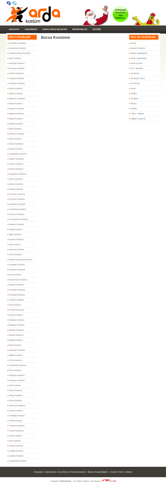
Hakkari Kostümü (16, 224)
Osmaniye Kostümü (17, 365)
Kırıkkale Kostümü (17, 290)
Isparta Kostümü (16, 239)
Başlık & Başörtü (138, 48)
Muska (133, 103)
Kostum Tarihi (117, 472)
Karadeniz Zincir (138, 78)
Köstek (134, 93)
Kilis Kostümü (15, 305)
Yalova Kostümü (16, 446)
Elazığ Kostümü (16, 189)
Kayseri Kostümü (16, 285)
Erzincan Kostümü (17, 194)
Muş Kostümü (15, 345)
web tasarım (96, 481)
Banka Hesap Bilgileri (55, 29)
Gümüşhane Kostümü (18, 219)
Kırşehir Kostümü (16, 300)
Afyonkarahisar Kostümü (19, 53)
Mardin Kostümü (16, 335)
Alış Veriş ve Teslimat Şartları (71, 472)
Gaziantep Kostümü (17, 209)
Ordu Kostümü (15, 360)
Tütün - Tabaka (137, 114)
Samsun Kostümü (17, 380)
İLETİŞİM (97, 29)
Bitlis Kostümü (15, 129)
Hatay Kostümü (16, 229)
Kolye (133, 88)
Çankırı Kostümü (16, 159)
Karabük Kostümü (17, 265)
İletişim (129, 472)
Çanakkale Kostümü (18, 154)
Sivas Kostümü (15, 400)
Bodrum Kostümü (16, 134)
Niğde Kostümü (16, 355)
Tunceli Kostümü (16, 431)
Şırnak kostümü (16, 410)
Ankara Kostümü (16, 73)
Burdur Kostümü (16, 144)
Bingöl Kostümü (16, 124)
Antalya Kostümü (16, 78)
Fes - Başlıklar (137, 68)
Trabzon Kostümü (16, 426)
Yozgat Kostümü (16, 451)
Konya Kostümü (16, 315)
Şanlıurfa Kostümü (17, 405)
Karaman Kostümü (17, 270)
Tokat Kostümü (15, 421)
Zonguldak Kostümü (18, 461)
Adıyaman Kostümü (17, 48)
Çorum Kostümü (16, 164)
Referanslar (79, 29)
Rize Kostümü (15, 370)
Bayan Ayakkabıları (139, 53)
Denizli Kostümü (16, 169)
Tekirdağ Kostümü (17, 416)
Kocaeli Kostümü (16, 310)
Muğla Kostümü (16, 340)
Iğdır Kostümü (15, 234)
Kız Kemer (135, 83)
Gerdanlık (135, 73)
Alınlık (133, 43)
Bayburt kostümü (16, 114)
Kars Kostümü (15, 275)
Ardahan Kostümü (17, 83)
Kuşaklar (134, 98)
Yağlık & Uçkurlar (138, 119)
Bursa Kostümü (16, 149)
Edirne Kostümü (16, 184)
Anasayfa (14, 29)
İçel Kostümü (14, 244)
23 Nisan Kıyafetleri (17, 43)
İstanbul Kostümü (16, 249)
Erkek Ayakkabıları (139, 58)
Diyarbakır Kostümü (17, 174)
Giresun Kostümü (16, 214)
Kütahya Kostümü (17, 320)
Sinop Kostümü (15, 395)
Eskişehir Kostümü (17, 204)
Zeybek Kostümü (16, 456)
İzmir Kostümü (15, 254)
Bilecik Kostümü (16, 119)
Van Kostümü (15, 441)
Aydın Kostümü (15, 93)
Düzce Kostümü (16, 179)
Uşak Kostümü (15, 436)
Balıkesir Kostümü (17, 98)
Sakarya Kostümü (17, 375)
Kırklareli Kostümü (17, 295)
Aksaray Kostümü (16, 63)
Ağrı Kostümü (15, 58)
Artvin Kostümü (15, 88)
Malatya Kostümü (16, 325)
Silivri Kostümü (15, 390)
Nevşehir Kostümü (17, 350)
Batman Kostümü (16, 108)
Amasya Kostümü (16, 68)
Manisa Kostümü (16, 330)
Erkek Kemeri (136, 63)
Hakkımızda (31, 29)
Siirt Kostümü (15, 385)
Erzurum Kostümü (17, 199)
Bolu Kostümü (15, 139)
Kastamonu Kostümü (18, 280)
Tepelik (134, 108)
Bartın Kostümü (16, 103)
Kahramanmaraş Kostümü (20, 259)
